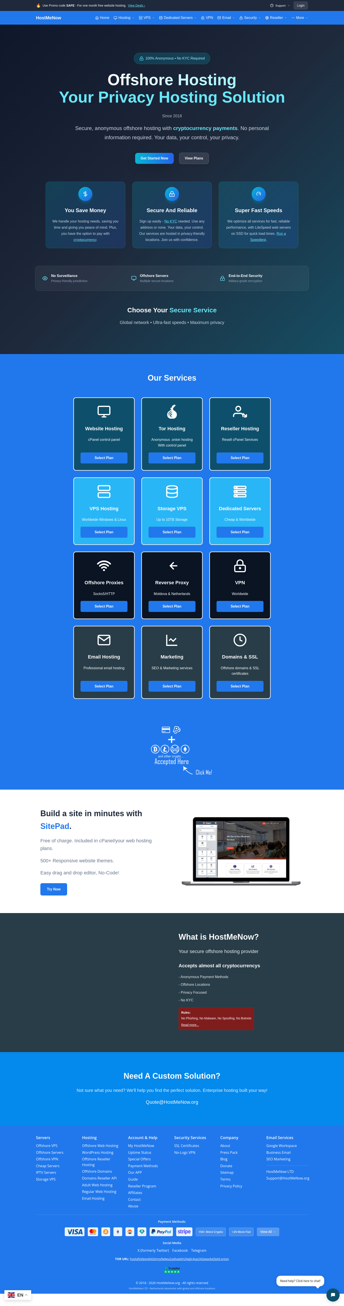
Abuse (133, 1218)
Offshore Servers (49, 1164)
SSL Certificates (186, 1158)
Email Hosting (93, 1210)
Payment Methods (143, 1178)
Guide (133, 1191)
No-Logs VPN (184, 1164)
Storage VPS (46, 1191)
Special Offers (139, 1171)
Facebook (180, 1262)
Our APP (135, 1185)
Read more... (190, 1037)
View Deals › (136, 5)
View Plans (198, 159)
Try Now (54, 901)
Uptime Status (139, 1164)
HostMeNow (48, 17)
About (225, 1158)
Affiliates (135, 1205)
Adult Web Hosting (97, 1197)
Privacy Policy (231, 1198)
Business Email (278, 1164)
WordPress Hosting (97, 1164)
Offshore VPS (46, 1158)
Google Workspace (281, 1158)
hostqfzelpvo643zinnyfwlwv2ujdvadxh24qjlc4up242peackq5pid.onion (179, 1271)
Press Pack (229, 1164)
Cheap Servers (47, 1178)
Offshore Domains (97, 1183)
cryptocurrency (84, 244)
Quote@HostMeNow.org (172, 1114)
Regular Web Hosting (99, 1203)
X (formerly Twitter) (153, 1262)
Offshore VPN (47, 1171)
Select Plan (104, 470)
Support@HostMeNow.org (287, 1190)
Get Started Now (150, 159)
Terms (225, 1191)
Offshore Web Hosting (100, 1158)
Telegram (198, 1262)
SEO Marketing (278, 1171)
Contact (134, 1211)
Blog (224, 1171)
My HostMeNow (141, 1158)
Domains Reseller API (99, 1190)
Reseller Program (142, 1198)
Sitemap (227, 1185)
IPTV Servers (46, 1185)
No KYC (174, 225)
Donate (226, 1178)
